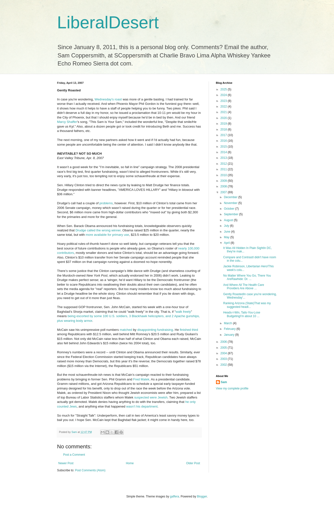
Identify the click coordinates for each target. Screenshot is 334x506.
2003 (224, 359)
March (228, 323)
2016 (224, 140)
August (229, 220)
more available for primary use (107, 235)
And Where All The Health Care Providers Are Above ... (243, 286)
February (230, 329)
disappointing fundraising (155, 330)
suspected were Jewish (150, 397)
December (231, 197)
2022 (224, 106)
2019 (224, 123)
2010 (224, 175)
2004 (224, 353)
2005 (224, 347)
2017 (224, 135)
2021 (224, 112)
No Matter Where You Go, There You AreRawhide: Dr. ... (247, 277)
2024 (224, 95)
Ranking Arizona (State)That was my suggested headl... (247, 304)
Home (130, 463)
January (229, 334)
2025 (224, 89)
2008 (224, 186)
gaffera (174, 496)
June (227, 231)
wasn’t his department (142, 406)
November (231, 203)
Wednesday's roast (108, 99)
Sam (224, 382)
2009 (224, 181)
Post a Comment (74, 454)
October (229, 208)
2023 (224, 101)
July (227, 225)
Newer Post (66, 463)
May (227, 237)
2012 (224, 163)
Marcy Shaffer (67, 122)
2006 (224, 342)
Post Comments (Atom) (90, 470)
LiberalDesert (108, 22)
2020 (224, 118)
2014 (224, 152)
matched (126, 330)
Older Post (193, 463)
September (231, 214)
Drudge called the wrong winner (98, 230)
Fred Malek (141, 379)
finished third (189, 330)
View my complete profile (232, 388)
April (227, 243)
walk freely (183, 311)
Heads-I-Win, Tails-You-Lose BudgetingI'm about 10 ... (241, 314)
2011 (224, 169)
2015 (224, 146)
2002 (224, 364)
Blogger (202, 496)
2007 (224, 192)
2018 (224, 129)
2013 (224, 158)
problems (106, 203)
